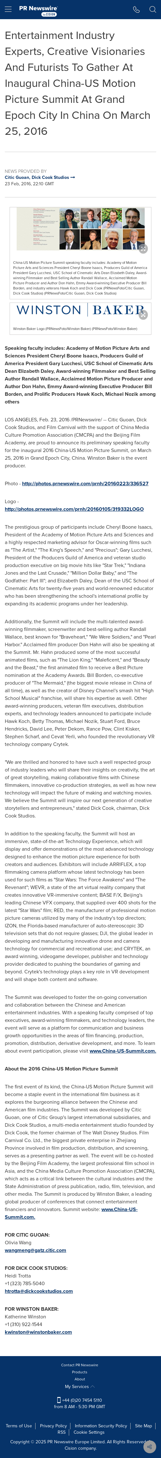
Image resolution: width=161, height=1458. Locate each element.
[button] (136, 9)
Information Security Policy (101, 1426)
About (80, 1379)
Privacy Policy (53, 1426)
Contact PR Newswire (79, 1365)
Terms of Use (19, 1426)
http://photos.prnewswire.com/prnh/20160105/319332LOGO (74, 509)
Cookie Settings (89, 1432)
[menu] (8, 9)
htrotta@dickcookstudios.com (39, 1291)
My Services (80, 1386)
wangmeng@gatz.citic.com (35, 1250)
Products (79, 1372)
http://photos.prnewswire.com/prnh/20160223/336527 (85, 483)
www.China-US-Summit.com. (123, 1051)
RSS (62, 1432)
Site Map (143, 1426)
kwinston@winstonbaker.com (38, 1332)
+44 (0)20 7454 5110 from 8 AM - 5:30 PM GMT (79, 1403)
